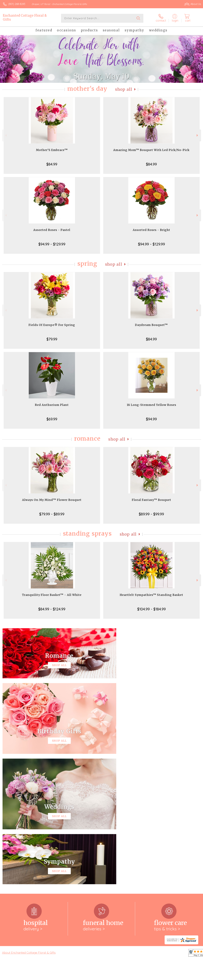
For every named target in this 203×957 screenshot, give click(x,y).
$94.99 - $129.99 (51, 244)
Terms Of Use (129, 953)
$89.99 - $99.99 (151, 514)
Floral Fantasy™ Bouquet (151, 500)
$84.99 (51, 164)
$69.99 (51, 419)
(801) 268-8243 (16, 4)
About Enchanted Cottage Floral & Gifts (29, 822)
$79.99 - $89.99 (51, 514)
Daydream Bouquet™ (151, 325)
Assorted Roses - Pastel (51, 230)
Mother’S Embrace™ (52, 150)
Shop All (123, 89)
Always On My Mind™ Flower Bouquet (52, 500)
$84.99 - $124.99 (51, 609)
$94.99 (151, 419)
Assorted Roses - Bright (151, 230)
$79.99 (51, 339)
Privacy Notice (147, 953)
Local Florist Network (170, 953)
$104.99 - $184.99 (151, 609)
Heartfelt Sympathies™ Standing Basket (151, 595)
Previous (5, 135)
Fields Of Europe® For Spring (52, 325)
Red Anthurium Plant (52, 405)
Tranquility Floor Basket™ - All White (52, 595)
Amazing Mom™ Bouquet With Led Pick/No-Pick (151, 150)
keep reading (118, 828)
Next (197, 135)
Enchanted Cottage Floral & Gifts (25, 17)
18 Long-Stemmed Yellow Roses (151, 405)
